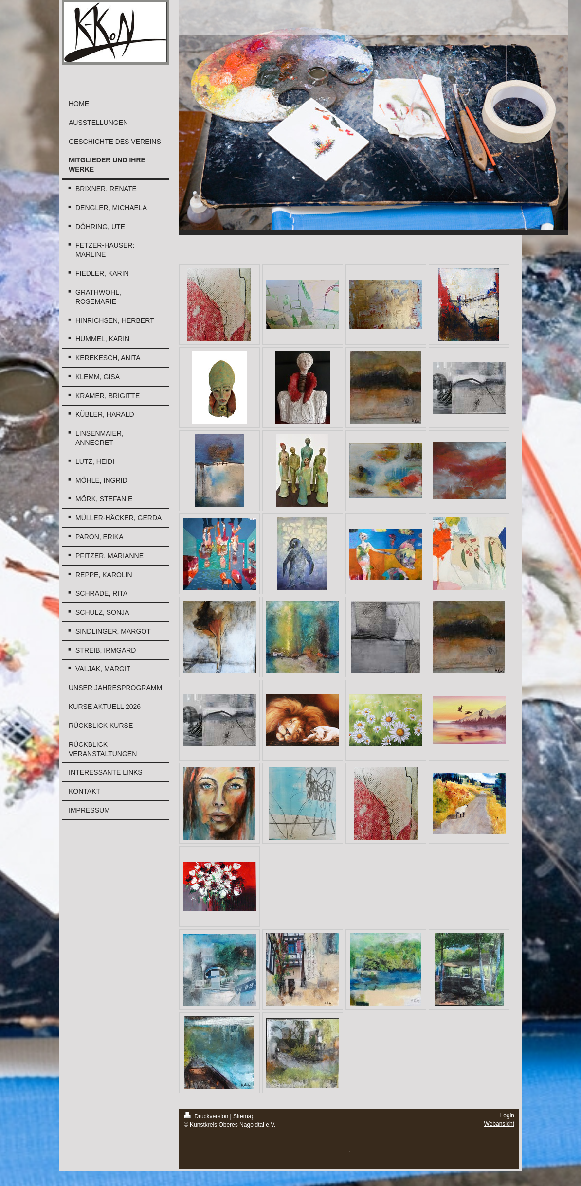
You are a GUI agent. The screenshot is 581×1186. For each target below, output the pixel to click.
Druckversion (207, 1116)
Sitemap (243, 1116)
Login (507, 1115)
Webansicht (499, 1123)
